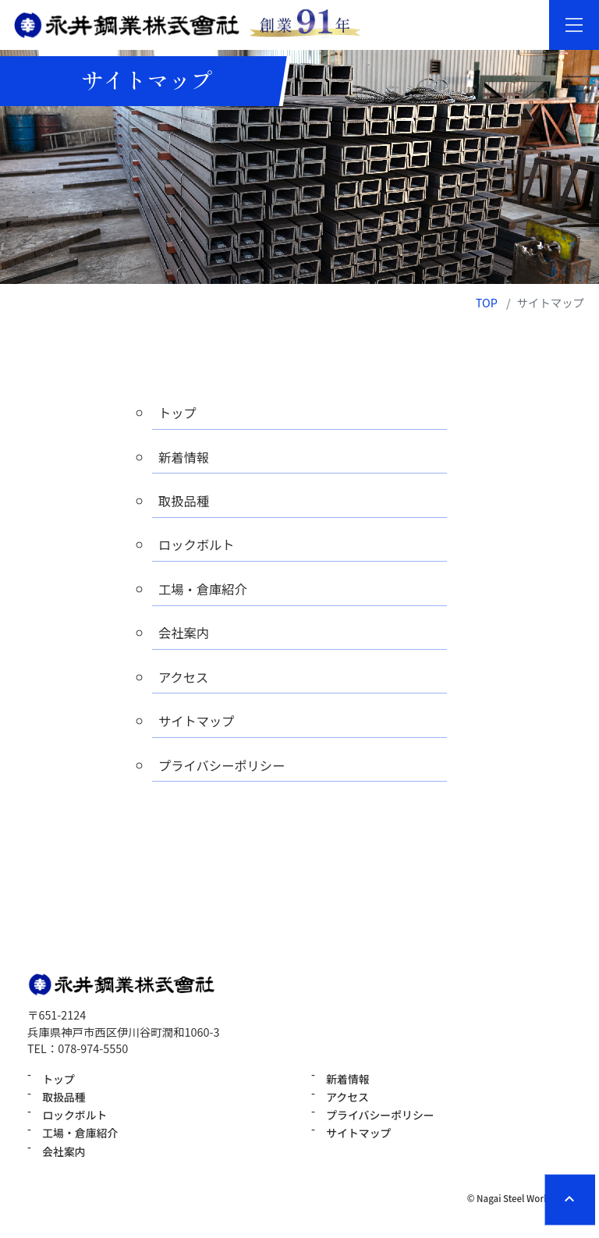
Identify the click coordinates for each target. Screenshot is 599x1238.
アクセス (185, 683)
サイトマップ (199, 728)
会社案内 (185, 637)
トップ (179, 412)
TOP (487, 302)
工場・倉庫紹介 (206, 592)
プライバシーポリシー (227, 772)
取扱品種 (185, 503)
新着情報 (185, 457)
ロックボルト (199, 547)
